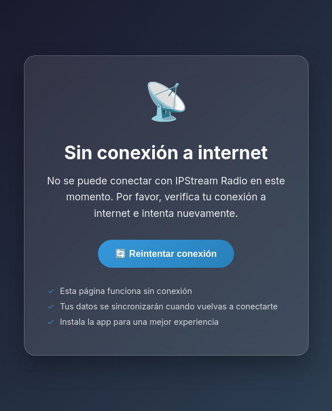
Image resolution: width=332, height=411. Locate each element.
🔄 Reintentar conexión (165, 254)
